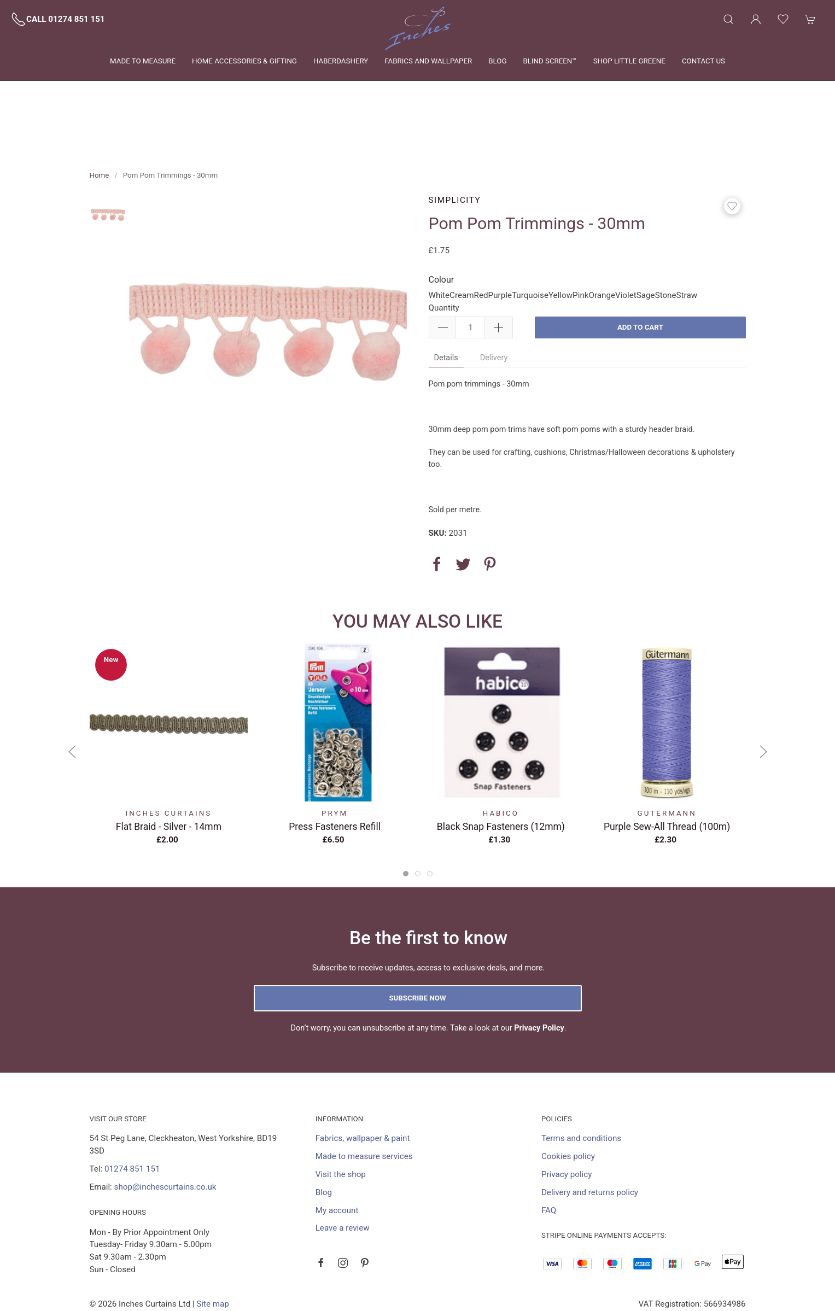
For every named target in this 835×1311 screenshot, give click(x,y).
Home (99, 125)
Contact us (703, 61)
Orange (601, 245)
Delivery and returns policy (589, 1143)
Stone (665, 245)
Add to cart (640, 277)
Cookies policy (568, 1106)
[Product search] (728, 19)
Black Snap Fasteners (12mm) (500, 776)
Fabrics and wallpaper (428, 61)
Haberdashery (340, 61)
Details (446, 308)
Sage (646, 245)
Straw (687, 245)
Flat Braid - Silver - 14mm (168, 776)
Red (481, 245)
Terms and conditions (581, 1088)
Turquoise (530, 245)
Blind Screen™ (549, 61)
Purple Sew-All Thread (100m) (666, 776)
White (439, 245)
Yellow (560, 245)
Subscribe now (417, 948)
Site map (212, 1254)
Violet (626, 245)
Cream (461, 245)
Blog (497, 61)
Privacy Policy (539, 978)
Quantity (444, 258)
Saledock (198, 1267)
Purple (500, 245)
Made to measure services (364, 1106)
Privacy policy (566, 1124)
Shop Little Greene (629, 61)
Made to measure (143, 61)
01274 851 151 (132, 1119)
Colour (441, 230)
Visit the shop (341, 1124)
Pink (580, 245)
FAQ (548, 1161)
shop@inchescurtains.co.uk (165, 1137)
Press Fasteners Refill (335, 776)
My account (337, 1161)
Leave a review (343, 1178)
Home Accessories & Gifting (244, 61)
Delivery (494, 308)
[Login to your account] (755, 19)
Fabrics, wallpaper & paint (363, 1088)
